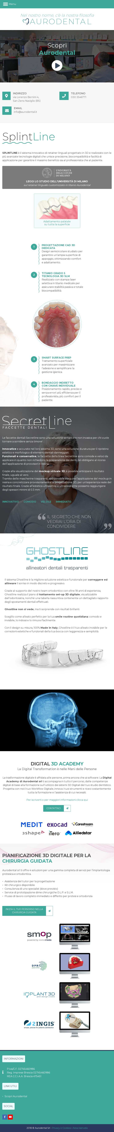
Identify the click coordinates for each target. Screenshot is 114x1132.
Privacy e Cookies (61, 1128)
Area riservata (80, 1128)
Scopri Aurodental (16, 1096)
